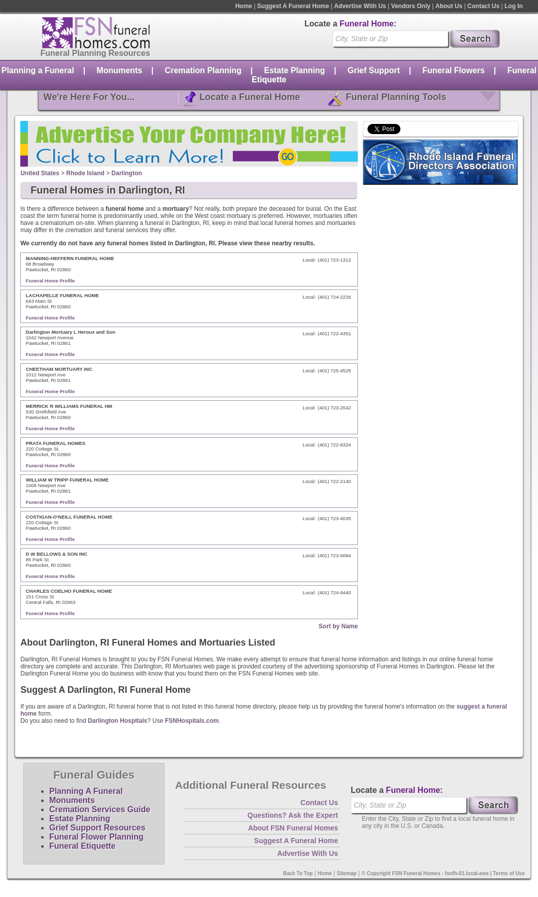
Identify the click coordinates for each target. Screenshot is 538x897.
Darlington (127, 173)
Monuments (119, 70)
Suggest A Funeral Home (293, 6)
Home (243, 6)
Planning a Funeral (38, 70)
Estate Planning (294, 70)
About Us (448, 6)
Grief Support (374, 70)
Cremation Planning (203, 70)
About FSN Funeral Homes (293, 828)
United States (39, 173)
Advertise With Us (360, 6)
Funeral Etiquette (82, 846)
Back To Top (298, 873)
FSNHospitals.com (192, 720)
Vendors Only (410, 6)
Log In (514, 6)
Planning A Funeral (86, 791)
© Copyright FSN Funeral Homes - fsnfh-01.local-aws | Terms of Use (443, 873)
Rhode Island (85, 173)
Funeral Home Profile (50, 280)
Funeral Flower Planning (96, 836)
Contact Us (483, 6)
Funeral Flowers (453, 70)
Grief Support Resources (97, 827)
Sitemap (347, 873)
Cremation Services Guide (99, 809)
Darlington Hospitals (117, 720)
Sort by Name (338, 626)
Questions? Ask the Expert (293, 815)
